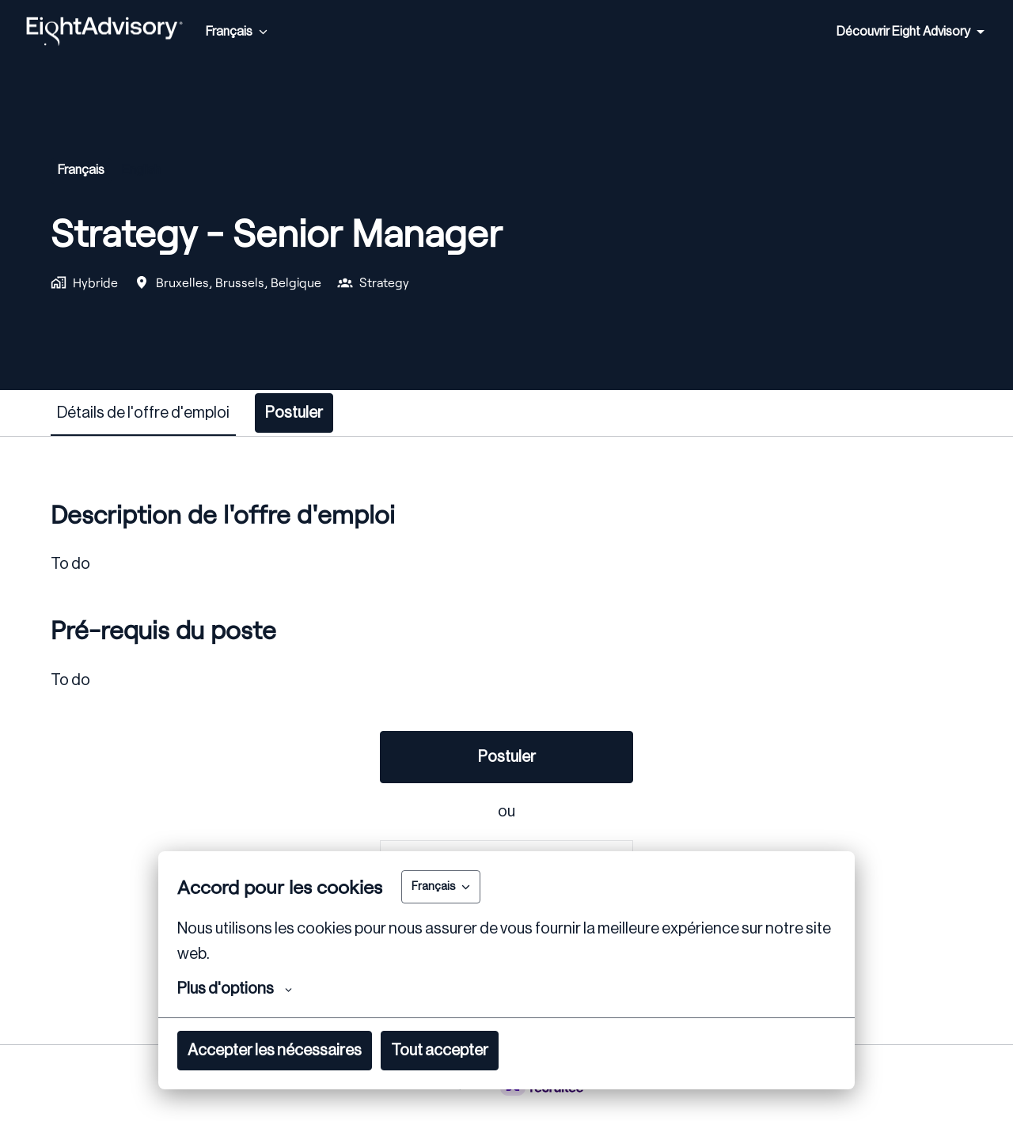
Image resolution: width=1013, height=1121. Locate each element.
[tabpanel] (506, 740)
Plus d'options (234, 988)
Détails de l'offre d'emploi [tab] (143, 413)
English (141, 170)
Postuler (507, 757)
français (81, 170)
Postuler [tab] (294, 413)
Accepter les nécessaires (275, 1051)
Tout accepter (439, 1051)
